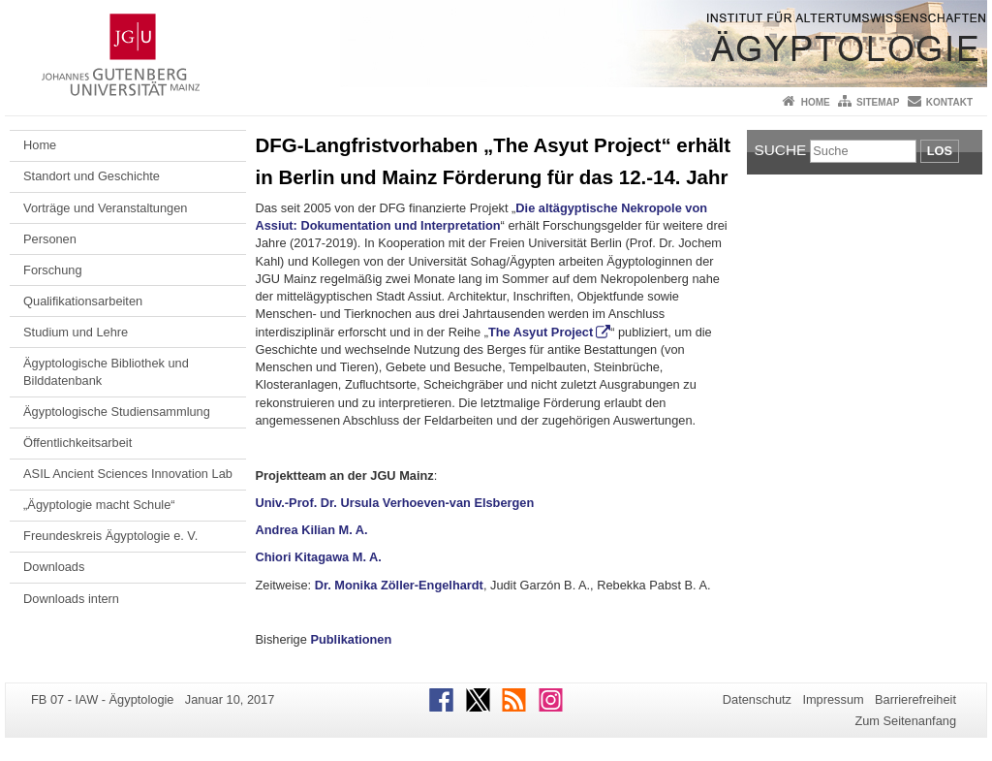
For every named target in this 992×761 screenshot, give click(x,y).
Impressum (832, 699)
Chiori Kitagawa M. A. (319, 557)
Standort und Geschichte (91, 176)
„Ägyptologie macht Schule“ (99, 504)
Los (939, 150)
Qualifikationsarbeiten (82, 301)
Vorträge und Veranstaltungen (105, 208)
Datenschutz (757, 699)
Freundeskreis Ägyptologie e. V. (110, 535)
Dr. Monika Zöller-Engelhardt (399, 585)
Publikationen (350, 639)
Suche (781, 150)
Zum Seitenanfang (905, 720)
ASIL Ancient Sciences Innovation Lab (127, 473)
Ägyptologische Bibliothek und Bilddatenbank (106, 372)
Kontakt (949, 102)
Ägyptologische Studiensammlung (116, 411)
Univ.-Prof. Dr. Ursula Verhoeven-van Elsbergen (395, 502)
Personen (50, 239)
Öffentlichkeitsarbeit (77, 442)
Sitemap (877, 102)
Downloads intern (71, 598)
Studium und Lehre (75, 332)
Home (815, 102)
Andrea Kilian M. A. (312, 530)
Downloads (53, 566)
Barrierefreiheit (915, 699)
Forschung (52, 270)
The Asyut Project (540, 332)
